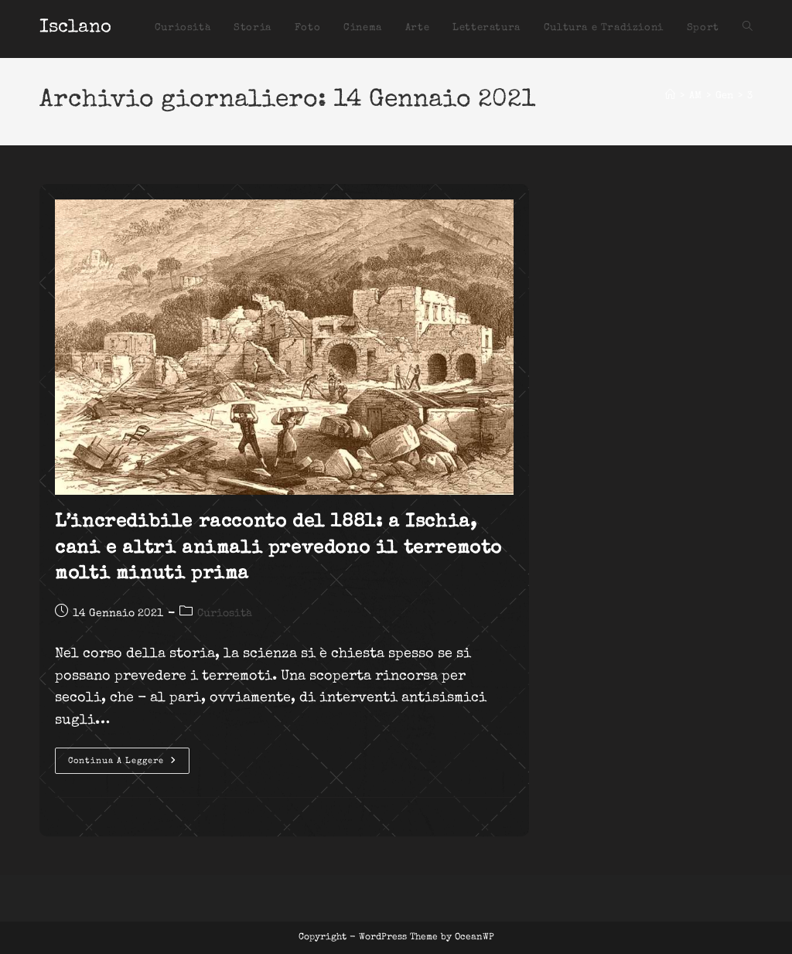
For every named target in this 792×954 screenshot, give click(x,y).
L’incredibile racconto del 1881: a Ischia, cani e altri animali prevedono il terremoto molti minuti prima (278, 548)
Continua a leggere (128, 764)
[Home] (670, 96)
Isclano (75, 28)
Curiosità (224, 613)
